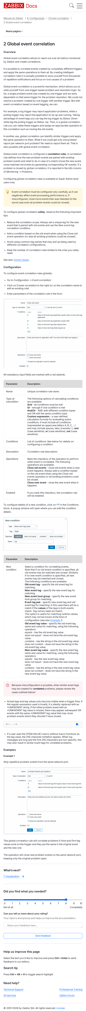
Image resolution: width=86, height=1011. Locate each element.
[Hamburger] (79, 6)
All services (10, 995)
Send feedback (43, 936)
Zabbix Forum (67, 995)
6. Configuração (36, 18)
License (60, 1008)
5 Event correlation (58, 18)
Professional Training (70, 990)
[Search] (71, 6)
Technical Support (13, 990)
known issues (21, 259)
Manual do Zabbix (13, 18)
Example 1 (55, 620)
